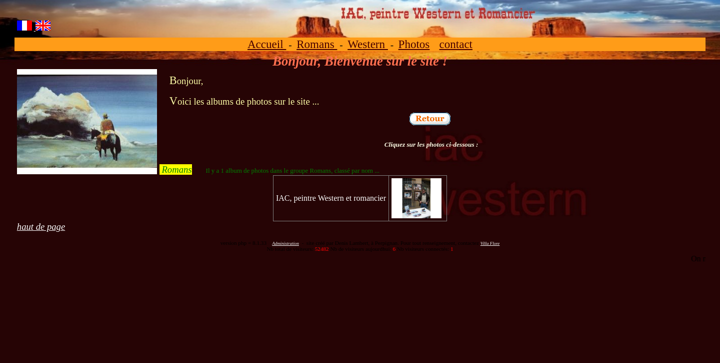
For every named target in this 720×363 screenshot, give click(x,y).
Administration (285, 243)
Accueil (267, 44)
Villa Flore (490, 243)
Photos (414, 44)
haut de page (41, 226)
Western (368, 44)
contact (456, 44)
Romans (316, 44)
